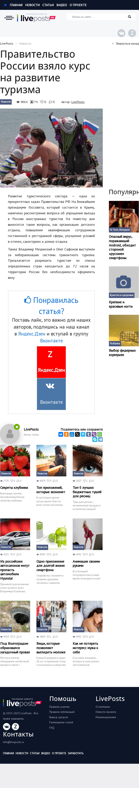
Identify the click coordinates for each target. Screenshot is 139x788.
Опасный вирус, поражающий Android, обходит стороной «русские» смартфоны (122, 247)
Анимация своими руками (86, 563)
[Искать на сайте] (101, 16)
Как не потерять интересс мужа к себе (85, 647)
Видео (61, 5)
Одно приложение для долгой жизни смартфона (50, 565)
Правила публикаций (61, 712)
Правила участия (59, 706)
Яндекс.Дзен (31, 334)
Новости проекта (106, 712)
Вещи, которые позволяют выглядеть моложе (50, 647)
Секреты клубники (14, 487)
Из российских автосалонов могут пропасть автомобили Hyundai (15, 570)
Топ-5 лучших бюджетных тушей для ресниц (87, 491)
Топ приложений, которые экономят (50, 489)
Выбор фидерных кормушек (122, 352)
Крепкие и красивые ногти (120, 304)
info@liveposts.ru (13, 742)
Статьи (48, 5)
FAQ (51, 727)
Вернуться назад (125, 43)
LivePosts (6, 43)
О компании (103, 706)
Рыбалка (115, 343)
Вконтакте (51, 340)
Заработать (75, 753)
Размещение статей (61, 722)
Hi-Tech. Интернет (120, 229)
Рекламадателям (106, 717)
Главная (13, 5)
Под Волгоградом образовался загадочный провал (15, 647)
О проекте (78, 5)
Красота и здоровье (121, 295)
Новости (32, 5)
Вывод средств (58, 717)
